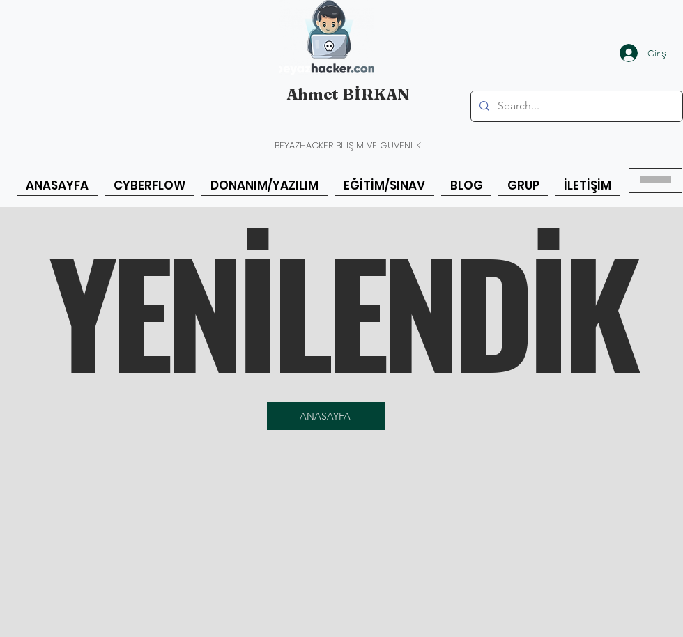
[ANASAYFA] (326, 416)
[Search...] (575, 106)
